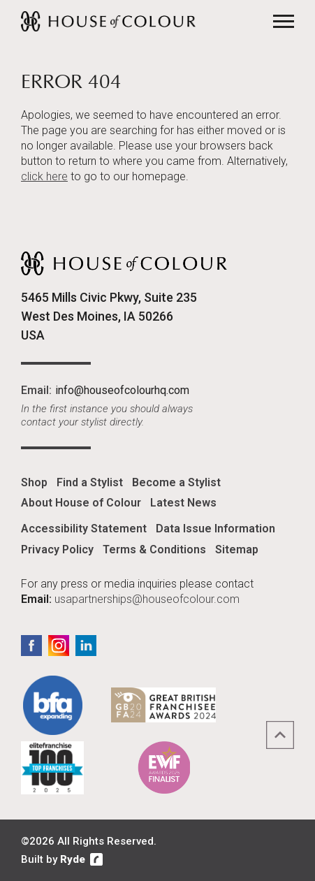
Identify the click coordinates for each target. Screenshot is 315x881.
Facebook (31, 645)
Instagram (58, 645)
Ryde (72, 859)
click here (44, 176)
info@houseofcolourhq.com (122, 390)
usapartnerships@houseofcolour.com (147, 599)
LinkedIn (85, 645)
